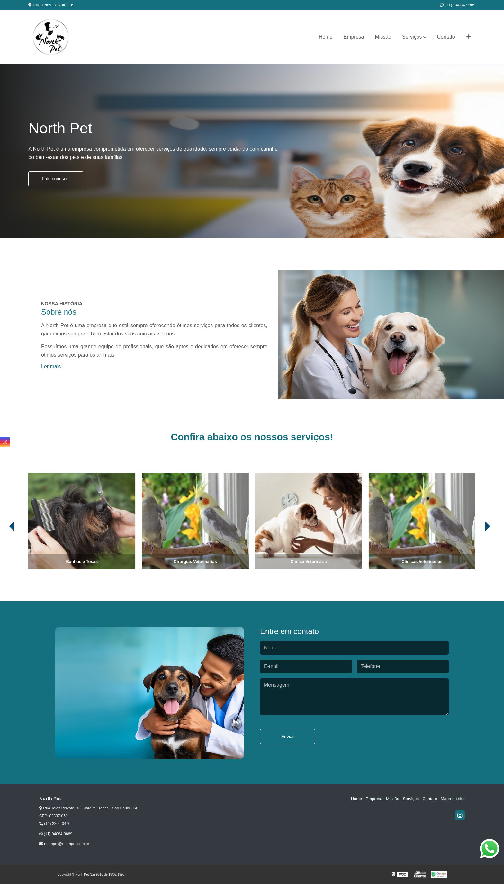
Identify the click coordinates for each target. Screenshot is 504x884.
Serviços (412, 37)
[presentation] (492, 551)
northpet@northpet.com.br (64, 844)
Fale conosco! (56, 178)
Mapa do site (453, 798)
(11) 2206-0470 (54, 823)
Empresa (353, 37)
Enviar (287, 736)
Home (326, 37)
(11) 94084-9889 (458, 5)
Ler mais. (51, 366)
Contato (446, 37)
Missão (383, 37)
